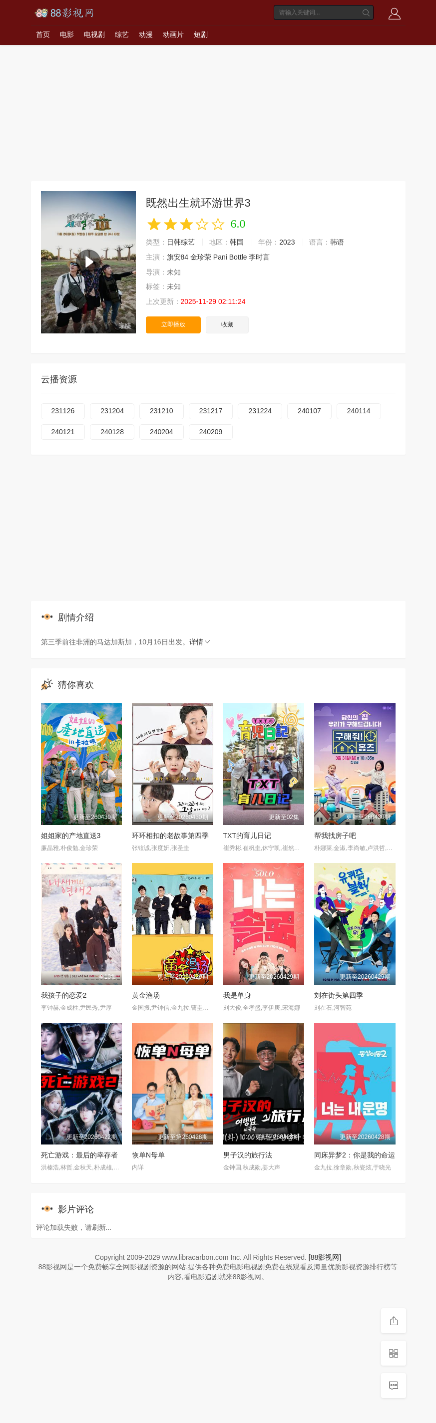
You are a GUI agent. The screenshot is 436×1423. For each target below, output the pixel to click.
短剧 (201, 34)
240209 (211, 432)
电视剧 (94, 34)
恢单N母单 (148, 1155)
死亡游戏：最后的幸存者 (79, 1155)
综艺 (122, 34)
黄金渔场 (146, 995)
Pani (220, 257)
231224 (260, 411)
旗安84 (178, 257)
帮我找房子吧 (335, 836)
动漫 (146, 34)
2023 (287, 242)
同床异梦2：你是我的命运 (354, 1155)
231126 (63, 411)
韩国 (237, 242)
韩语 (337, 242)
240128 (112, 432)
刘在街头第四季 (338, 995)
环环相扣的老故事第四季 (170, 836)
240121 (63, 432)
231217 (211, 411)
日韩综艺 (181, 242)
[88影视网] (325, 1257)
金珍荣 (200, 257)
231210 (161, 411)
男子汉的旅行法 (247, 1155)
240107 (309, 411)
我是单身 (237, 995)
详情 (200, 642)
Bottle (238, 257)
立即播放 (173, 324)
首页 (43, 34)
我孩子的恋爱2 (64, 995)
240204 (161, 432)
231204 (112, 411)
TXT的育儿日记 (247, 836)
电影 (67, 34)
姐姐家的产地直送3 (71, 836)
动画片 (173, 34)
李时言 (259, 257)
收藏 (227, 324)
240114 (359, 411)
